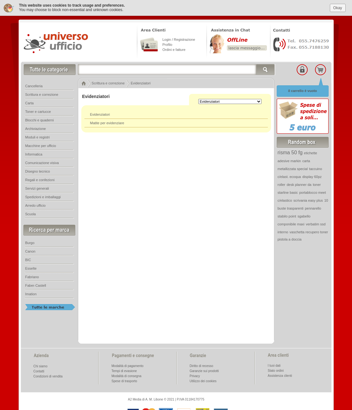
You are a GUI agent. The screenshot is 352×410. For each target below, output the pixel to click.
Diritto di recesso (201, 366)
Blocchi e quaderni (39, 120)
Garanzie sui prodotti (204, 371)
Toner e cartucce (38, 111)
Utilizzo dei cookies (203, 381)
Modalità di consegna (127, 376)
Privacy (195, 376)
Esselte (31, 268)
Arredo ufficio (35, 205)
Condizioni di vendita (48, 376)
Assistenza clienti (280, 375)
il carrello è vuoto (302, 91)
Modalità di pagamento (128, 366)
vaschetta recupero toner (309, 232)
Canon (30, 251)
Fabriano (32, 277)
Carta (29, 103)
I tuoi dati (274, 365)
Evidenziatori (100, 114)
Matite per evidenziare (107, 123)
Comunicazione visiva (42, 163)
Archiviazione (35, 129)
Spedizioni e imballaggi (43, 197)
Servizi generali (37, 188)
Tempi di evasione (124, 371)
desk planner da (299, 185)
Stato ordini (276, 370)
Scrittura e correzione (42, 94)
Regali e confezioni (40, 180)
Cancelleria (34, 86)
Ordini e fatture (174, 50)
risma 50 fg (290, 152)
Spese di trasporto (124, 381)
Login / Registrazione (179, 39)
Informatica (33, 154)
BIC (28, 260)
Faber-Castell (35, 285)
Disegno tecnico (37, 171)
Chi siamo (40, 366)
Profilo (167, 44)
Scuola (30, 214)
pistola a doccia (290, 239)
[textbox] (176, 69)
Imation (31, 294)
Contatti (39, 371)
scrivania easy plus (308, 200)
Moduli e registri (37, 137)
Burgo (29, 243)
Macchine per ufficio (40, 146)
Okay (337, 7)
